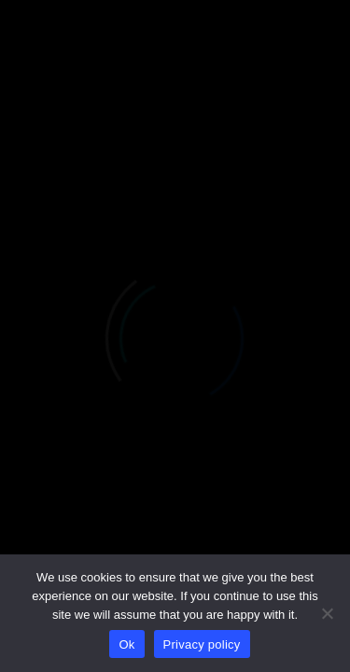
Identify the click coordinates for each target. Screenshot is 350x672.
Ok (126, 644)
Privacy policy (202, 644)
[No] (326, 613)
